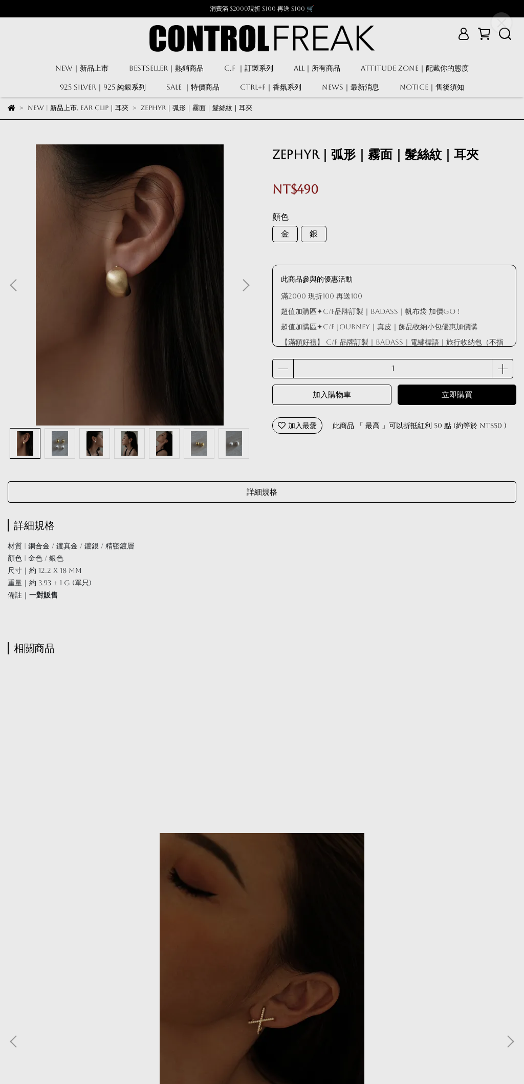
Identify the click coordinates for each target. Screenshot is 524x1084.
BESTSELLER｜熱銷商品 (166, 68)
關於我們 (185, 1014)
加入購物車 (332, 394)
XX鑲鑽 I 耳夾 (99, 900)
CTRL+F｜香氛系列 (270, 87)
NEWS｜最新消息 (350, 87)
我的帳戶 (22, 1014)
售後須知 (144, 1014)
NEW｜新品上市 (81, 68)
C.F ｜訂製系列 (248, 68)
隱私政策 (104, 1014)
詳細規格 (262, 491)
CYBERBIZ (295, 1058)
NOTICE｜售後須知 (432, 87)
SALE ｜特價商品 (193, 87)
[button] (245, 285)
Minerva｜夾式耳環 (262, 900)
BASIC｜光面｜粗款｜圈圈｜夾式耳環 (425, 900)
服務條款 (63, 1014)
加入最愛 (297, 425)
